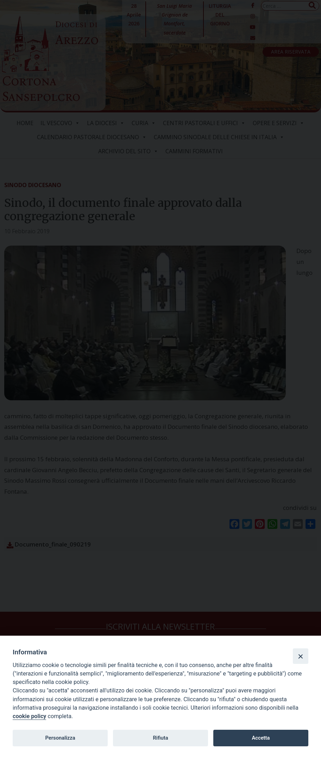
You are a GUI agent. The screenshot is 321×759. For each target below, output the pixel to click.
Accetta (261, 738)
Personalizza (60, 738)
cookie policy (29, 716)
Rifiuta (160, 738)
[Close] (300, 656)
